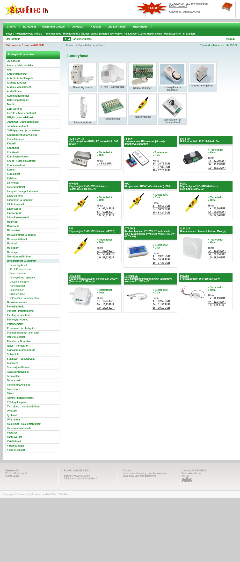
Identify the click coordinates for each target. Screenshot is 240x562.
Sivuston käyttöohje (110, 33)
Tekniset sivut (89, 33)
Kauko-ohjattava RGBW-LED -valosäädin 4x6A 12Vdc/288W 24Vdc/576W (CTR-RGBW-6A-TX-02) (149, 232)
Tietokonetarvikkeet (18, 385)
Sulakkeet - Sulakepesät (21, 358)
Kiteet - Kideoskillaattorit (21, 161)
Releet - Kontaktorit (18, 345)
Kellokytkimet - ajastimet (22, 277)
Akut (9, 69)
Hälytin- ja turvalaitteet (20, 117)
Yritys (9, 33)
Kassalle (95, 26)
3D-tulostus (13, 61)
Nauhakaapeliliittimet (19, 256)
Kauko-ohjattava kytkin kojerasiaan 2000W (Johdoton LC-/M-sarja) (93, 279)
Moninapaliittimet (17, 239)
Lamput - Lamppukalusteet (22, 191)
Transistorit (13, 389)
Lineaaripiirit (14, 213)
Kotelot (11, 169)
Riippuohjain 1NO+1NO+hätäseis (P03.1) (92, 230)
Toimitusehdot (52, 33)
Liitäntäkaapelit (16, 204)
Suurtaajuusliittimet (18, 367)
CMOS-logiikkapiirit (18, 100)
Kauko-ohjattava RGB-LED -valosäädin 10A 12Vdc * (93, 141)
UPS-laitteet (14, 419)
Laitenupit (13, 182)
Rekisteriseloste (24, 33)
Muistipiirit (13, 248)
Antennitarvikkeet (17, 74)
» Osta (100, 155)
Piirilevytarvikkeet (17, 319)
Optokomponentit (17, 302)
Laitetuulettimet (16, 187)
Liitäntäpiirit (14, 208)
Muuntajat (12, 252)
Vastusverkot (14, 437)
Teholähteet (13, 376)
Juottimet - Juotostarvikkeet (23, 122)
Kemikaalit (13, 152)
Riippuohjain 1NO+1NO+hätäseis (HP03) (147, 185)
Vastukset (12, 432)
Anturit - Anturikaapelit (20, 78)
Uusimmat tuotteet (54, 26)
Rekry (38, 33)
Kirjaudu (230, 39)
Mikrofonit (13, 226)
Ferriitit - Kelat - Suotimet (21, 113)
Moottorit (12, 243)
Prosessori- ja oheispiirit (21, 328)
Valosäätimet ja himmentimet (24, 298)
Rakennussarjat (16, 337)
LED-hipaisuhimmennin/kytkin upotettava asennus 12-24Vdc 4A (148, 279)
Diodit (10, 104)
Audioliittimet (14, 91)
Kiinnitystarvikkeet (18, 156)
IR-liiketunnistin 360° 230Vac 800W (200, 277)
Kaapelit (11, 143)
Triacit (10, 393)
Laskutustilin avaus (150, 33)
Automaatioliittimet (18, 95)
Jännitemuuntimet (17, 126)
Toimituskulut (71, 33)
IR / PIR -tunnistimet (20, 269)
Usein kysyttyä (172, 33)
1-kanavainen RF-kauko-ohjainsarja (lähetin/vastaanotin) (144, 141)
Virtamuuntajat (15, 445)
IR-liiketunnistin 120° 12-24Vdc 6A (199, 140)
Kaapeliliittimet (15, 139)
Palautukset (130, 33)
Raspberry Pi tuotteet (19, 341)
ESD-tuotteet (14, 108)
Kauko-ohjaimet (17, 273)
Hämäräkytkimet (18, 265)
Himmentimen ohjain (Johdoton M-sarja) (203, 230)
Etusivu (11, 26)
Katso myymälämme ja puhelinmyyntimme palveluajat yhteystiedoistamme (145, 474)
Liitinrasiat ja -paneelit (20, 200)
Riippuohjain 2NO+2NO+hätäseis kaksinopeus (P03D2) (199, 186)
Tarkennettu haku (82, 39)
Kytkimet (12, 178)
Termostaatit (14, 380)
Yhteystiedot (140, 26)
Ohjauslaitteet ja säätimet (91, 45)
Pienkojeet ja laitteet (18, 315)
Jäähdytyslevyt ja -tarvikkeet (23, 130)
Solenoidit (13, 354)
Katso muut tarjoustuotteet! (185, 11)
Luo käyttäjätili (117, 26)
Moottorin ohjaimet (19, 281)
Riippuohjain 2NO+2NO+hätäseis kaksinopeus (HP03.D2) (88, 186)
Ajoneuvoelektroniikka (20, 65)
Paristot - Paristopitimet (20, 311)
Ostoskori (78, 26)
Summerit (12, 363)
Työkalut (12, 415)
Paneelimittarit (15, 306)
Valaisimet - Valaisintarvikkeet (24, 424)
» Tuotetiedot (104, 152)
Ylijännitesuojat (16, 450)
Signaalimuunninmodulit (21, 350)
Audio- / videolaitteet (19, 87)
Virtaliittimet (14, 441)
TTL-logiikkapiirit (17, 402)
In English (189, 33)
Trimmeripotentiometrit (20, 398)
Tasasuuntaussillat (18, 371)
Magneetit (12, 222)
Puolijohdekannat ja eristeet (23, 332)
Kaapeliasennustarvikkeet (22, 135)
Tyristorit (12, 411)
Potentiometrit (15, 324)
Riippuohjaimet (17, 294)
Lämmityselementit (18, 217)
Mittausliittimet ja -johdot (21, 235)
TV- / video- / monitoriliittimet (23, 406)
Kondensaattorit (16, 165)
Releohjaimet (16, 290)
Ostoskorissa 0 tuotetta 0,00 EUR (25, 45)
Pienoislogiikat (17, 286)
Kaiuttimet (13, 148)
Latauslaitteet (14, 195)
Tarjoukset (29, 26)
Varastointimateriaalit (19, 428)
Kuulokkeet (13, 174)
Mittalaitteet (14, 230)
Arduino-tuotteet (16, 82)
